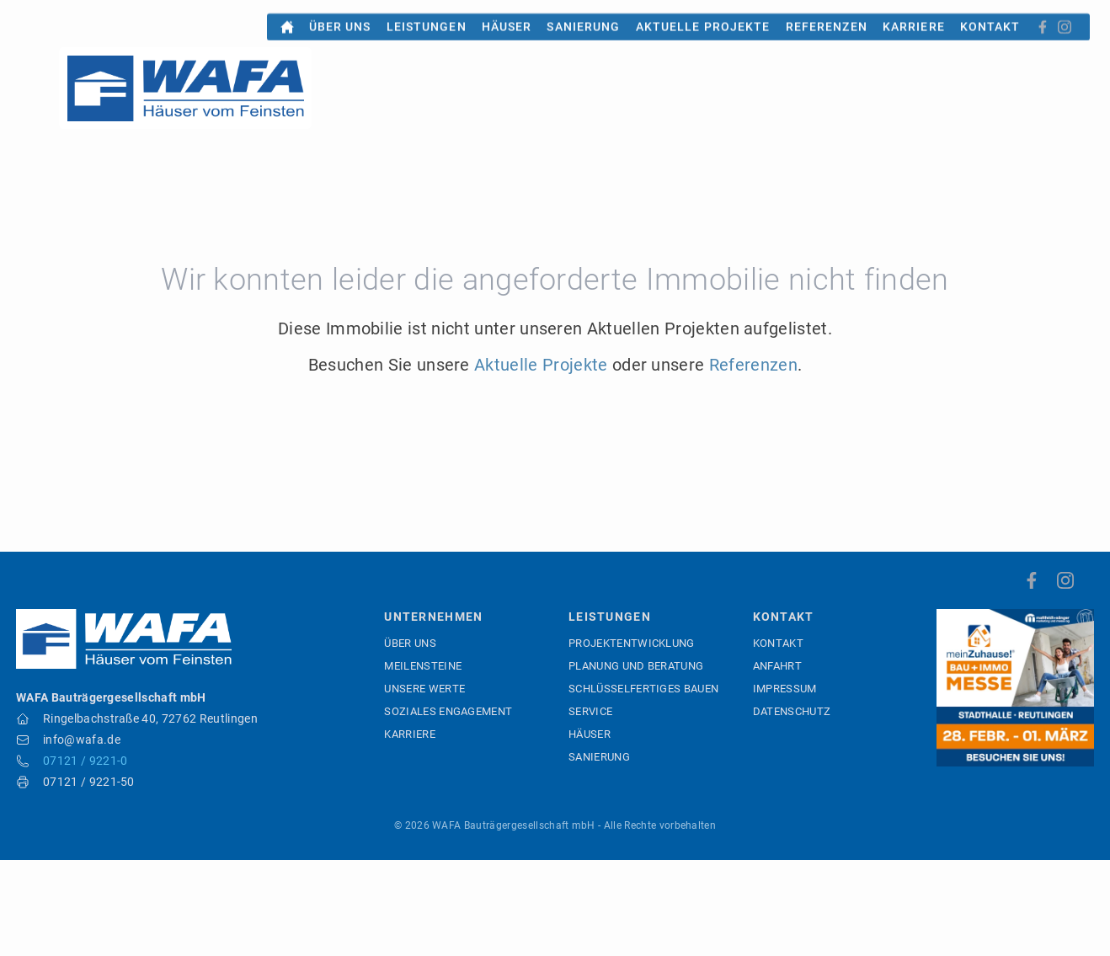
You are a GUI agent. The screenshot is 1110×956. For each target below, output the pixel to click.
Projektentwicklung (631, 643)
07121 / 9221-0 (85, 760)
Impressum (785, 688)
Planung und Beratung (635, 666)
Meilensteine (423, 666)
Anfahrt (777, 666)
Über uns (340, 17)
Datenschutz (792, 711)
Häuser (507, 17)
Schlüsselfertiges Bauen (643, 688)
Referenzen (826, 17)
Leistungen (427, 17)
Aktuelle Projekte (703, 17)
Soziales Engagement (448, 711)
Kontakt (990, 17)
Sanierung (583, 17)
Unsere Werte (424, 688)
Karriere (914, 17)
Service (590, 711)
